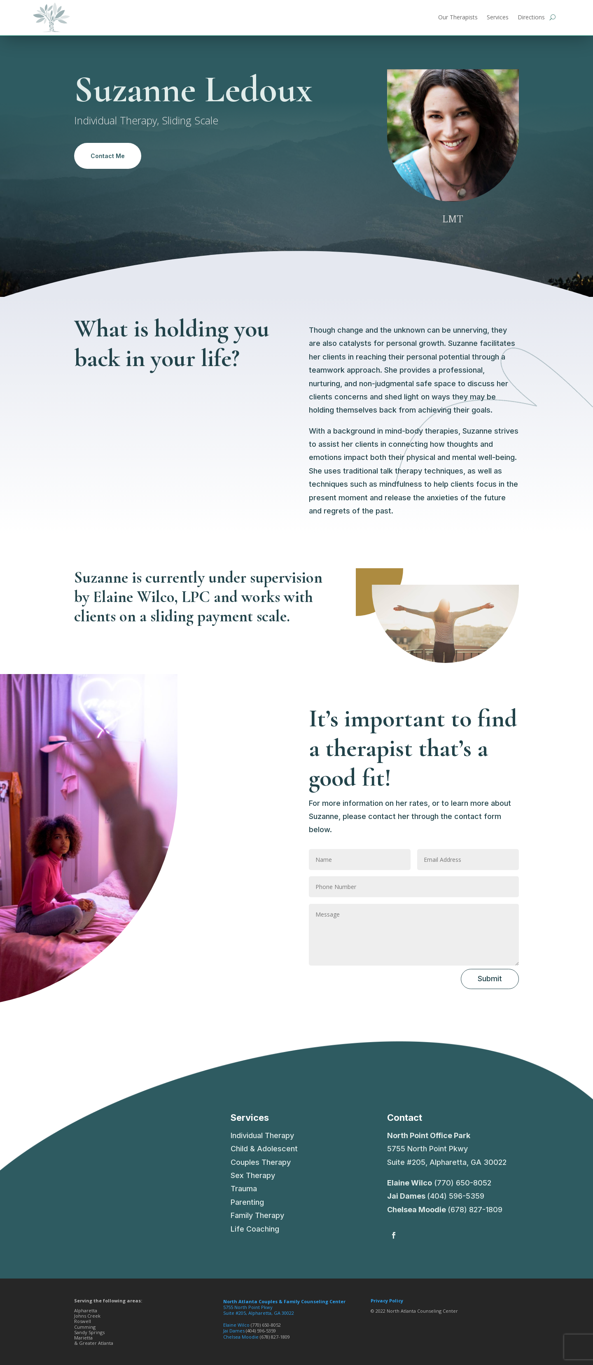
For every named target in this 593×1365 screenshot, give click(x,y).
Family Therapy (257, 1215)
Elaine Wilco (409, 1182)
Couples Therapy (261, 1162)
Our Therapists (458, 17)
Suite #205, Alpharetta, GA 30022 (258, 1313)
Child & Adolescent (264, 1148)
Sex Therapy (253, 1175)
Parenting (247, 1202)
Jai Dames (406, 1196)
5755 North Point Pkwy (284, 1304)
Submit (490, 978)
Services (498, 17)
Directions (531, 17)
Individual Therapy (262, 1135)
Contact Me (108, 155)
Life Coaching (255, 1229)
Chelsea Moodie (416, 1209)
